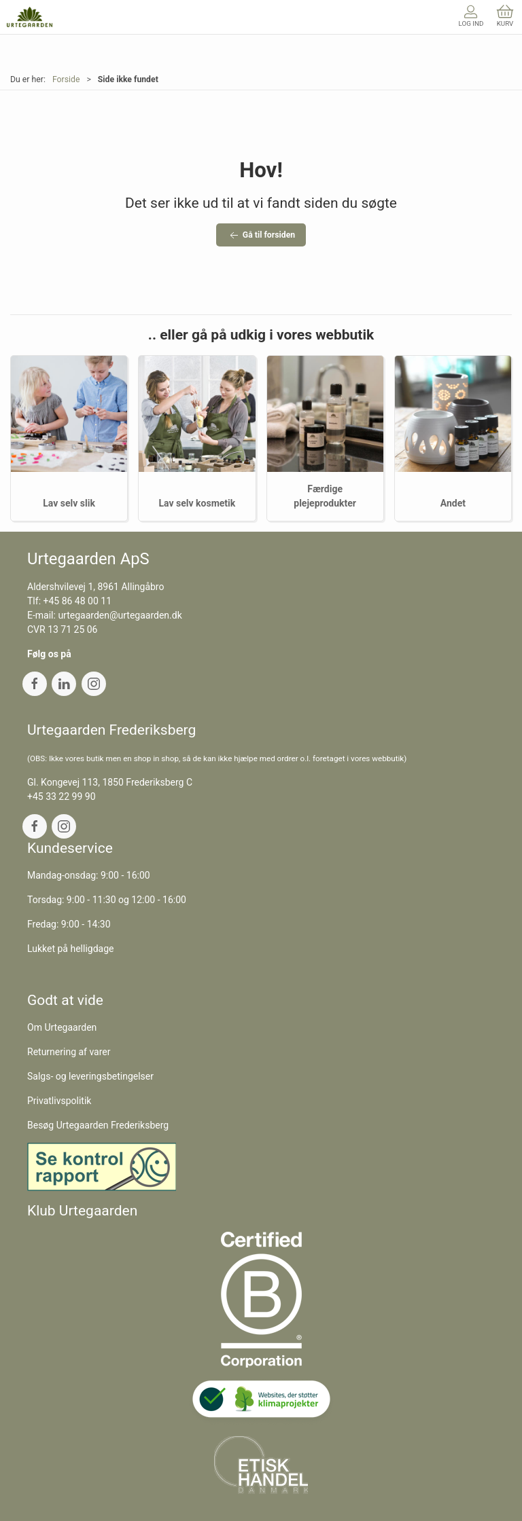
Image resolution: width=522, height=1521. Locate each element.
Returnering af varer (69, 1051)
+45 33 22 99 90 (61, 796)
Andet (453, 503)
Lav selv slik (69, 503)
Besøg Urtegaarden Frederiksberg (98, 1125)
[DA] (29, 17)
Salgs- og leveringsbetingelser (90, 1076)
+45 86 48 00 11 (78, 600)
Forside (66, 79)
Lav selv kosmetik (197, 503)
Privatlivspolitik (59, 1100)
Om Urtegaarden (62, 1027)
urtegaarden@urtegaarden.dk (119, 615)
